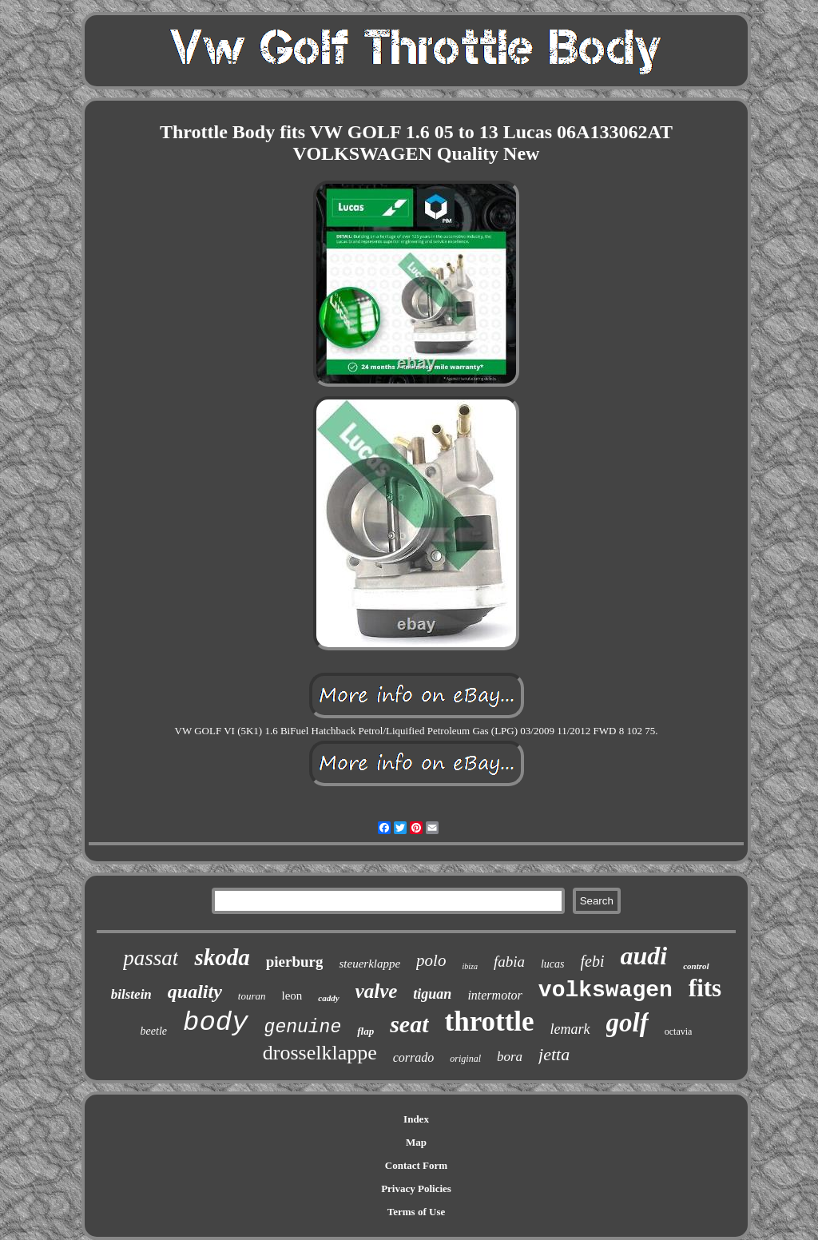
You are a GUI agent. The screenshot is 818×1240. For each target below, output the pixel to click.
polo (431, 960)
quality (195, 991)
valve (376, 991)
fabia (509, 961)
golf (627, 1022)
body (215, 1023)
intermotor (494, 995)
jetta (554, 1054)
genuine (303, 1027)
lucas (553, 964)
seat (409, 1024)
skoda (221, 957)
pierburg (295, 961)
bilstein (131, 994)
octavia (679, 1031)
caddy (328, 998)
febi (593, 961)
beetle (154, 1031)
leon (292, 995)
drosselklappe (320, 1052)
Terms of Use (416, 1212)
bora (509, 1056)
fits (705, 988)
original (465, 1058)
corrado (414, 1057)
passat (150, 958)
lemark (570, 1029)
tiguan (432, 994)
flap (365, 1031)
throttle (489, 1021)
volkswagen (605, 990)
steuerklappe (369, 963)
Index (416, 1119)
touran (252, 996)
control (696, 966)
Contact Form (416, 1165)
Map (416, 1142)
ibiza (469, 966)
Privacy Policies (416, 1188)
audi (644, 955)
